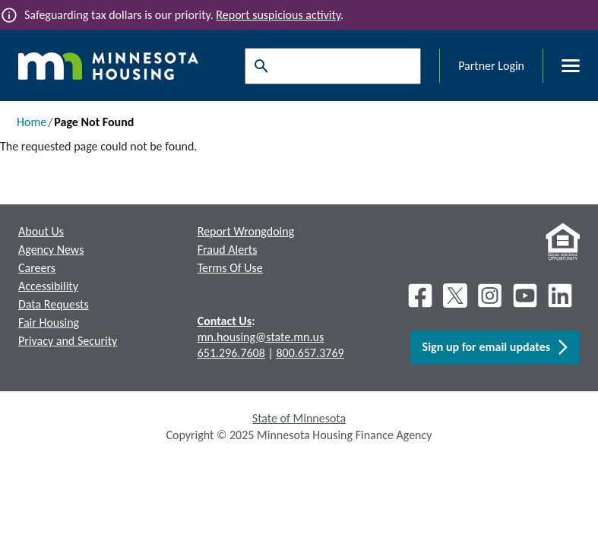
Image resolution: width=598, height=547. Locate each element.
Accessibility (48, 286)
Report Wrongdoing (246, 231)
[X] (455, 295)
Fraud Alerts (228, 249)
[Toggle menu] (561, 66)
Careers (36, 268)
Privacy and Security (67, 341)
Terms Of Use (230, 268)
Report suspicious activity (278, 15)
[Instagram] (490, 295)
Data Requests (53, 304)
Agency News (51, 249)
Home (31, 122)
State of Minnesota (299, 418)
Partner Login (491, 65)
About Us (41, 231)
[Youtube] (525, 295)
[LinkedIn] (561, 295)
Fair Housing (48, 322)
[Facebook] (420, 295)
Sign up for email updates (495, 347)
